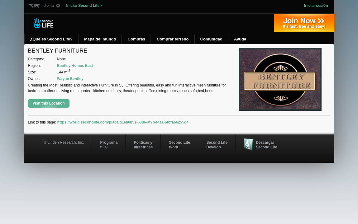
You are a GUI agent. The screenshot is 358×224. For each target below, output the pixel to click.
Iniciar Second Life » (84, 5)
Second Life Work (179, 144)
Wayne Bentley (70, 79)
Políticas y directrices (143, 144)
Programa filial (108, 144)
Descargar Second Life (266, 144)
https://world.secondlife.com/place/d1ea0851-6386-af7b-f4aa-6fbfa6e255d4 (123, 122)
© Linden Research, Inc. (64, 142)
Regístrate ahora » (304, 23)
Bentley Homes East (75, 65)
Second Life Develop (216, 144)
